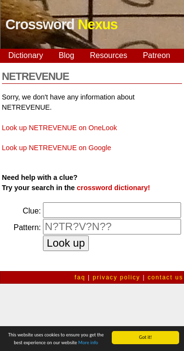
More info (88, 343)
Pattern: (27, 227)
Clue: (31, 211)
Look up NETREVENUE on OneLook (59, 128)
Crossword (61, 24)
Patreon (156, 55)
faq (80, 277)
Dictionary (25, 55)
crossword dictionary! (113, 188)
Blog (66, 55)
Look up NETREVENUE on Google (56, 148)
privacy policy (116, 277)
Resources (108, 55)
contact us (166, 277)
